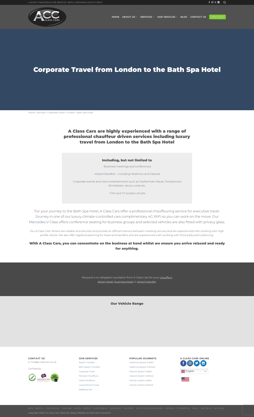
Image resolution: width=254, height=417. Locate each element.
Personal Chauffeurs (88, 376)
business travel (123, 281)
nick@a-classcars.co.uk (43, 362)
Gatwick (155, 173)
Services (147, 17)
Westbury (206, 408)
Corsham (67, 408)
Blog (183, 16)
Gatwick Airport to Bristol (141, 376)
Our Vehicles (167, 17)
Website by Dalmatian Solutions (94, 413)
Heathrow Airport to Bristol (142, 367)
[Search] (224, 2)
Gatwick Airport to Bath (140, 371)
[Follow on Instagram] (212, 2)
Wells (195, 408)
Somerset (128, 408)
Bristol (39, 408)
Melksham (115, 408)
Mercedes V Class (43, 222)
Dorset (87, 408)
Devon (77, 408)
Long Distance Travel (89, 385)
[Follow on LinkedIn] (218, 2)
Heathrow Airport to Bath (141, 362)
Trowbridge (183, 408)
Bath (31, 408)
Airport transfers (105, 173)
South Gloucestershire (149, 408)
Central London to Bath (140, 380)
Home (115, 16)
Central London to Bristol (141, 385)
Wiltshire (219, 408)
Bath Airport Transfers (89, 367)
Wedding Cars (85, 389)
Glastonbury (100, 408)
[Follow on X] (215, 2)
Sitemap (64, 413)
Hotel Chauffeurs (87, 380)
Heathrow (137, 173)
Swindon (170, 408)
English (187, 371)
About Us (129, 17)
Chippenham (52, 408)
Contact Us (198, 16)
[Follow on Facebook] (209, 2)
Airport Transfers (87, 362)
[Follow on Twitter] (197, 363)
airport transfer (146, 281)
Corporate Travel (56, 112)
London (71, 112)
